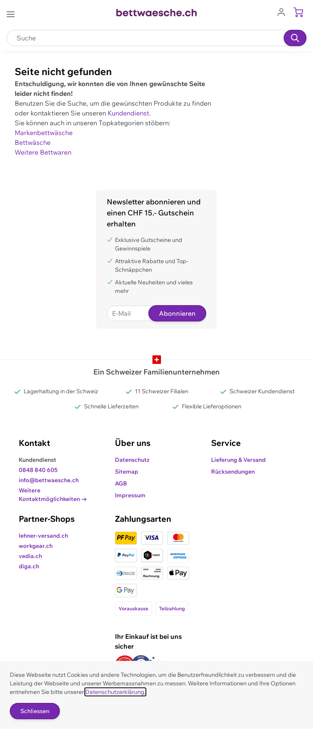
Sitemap (126, 471)
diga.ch (29, 566)
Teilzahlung (172, 608)
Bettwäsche (33, 142)
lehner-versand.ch (43, 535)
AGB (121, 483)
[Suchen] (295, 38)
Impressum (130, 495)
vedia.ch (30, 556)
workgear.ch (36, 546)
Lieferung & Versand (238, 459)
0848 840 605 (38, 470)
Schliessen (34, 711)
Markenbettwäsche (44, 133)
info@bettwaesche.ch (49, 480)
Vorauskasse (133, 608)
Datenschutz (132, 459)
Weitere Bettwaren (43, 152)
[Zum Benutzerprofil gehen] (283, 11)
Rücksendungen (233, 471)
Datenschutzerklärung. (115, 692)
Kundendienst (128, 113)
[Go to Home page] (156, 12)
